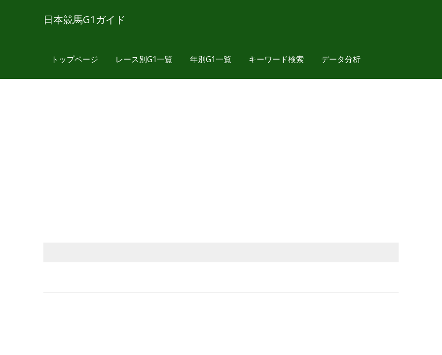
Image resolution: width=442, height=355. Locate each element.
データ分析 (341, 59)
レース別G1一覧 (144, 59)
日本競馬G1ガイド (84, 19)
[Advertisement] (221, 149)
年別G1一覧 (210, 59)
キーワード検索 (276, 59)
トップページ (74, 59)
